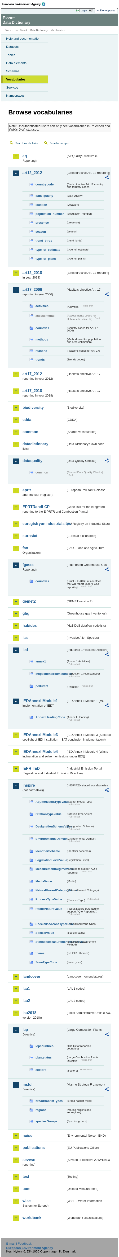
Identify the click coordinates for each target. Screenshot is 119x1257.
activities (41, 306)
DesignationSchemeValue (50, 826)
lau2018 (29, 1013)
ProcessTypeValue (48, 899)
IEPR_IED (31, 768)
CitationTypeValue (48, 814)
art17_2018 (32, 391)
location (41, 205)
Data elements (16, 63)
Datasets (12, 46)
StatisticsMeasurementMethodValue (50, 942)
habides (29, 626)
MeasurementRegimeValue (50, 869)
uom (26, 1189)
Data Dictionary (39, 30)
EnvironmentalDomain (50, 839)
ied (25, 650)
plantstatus (43, 1057)
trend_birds (43, 240)
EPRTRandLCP (36, 507)
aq (24, 156)
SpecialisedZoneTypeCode (50, 924)
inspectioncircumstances (50, 674)
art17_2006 (32, 290)
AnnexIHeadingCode (50, 717)
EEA (25, 4)
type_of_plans (45, 258)
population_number (49, 214)
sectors (40, 1070)
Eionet (23, 30)
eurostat (29, 536)
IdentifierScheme (47, 851)
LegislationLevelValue (50, 860)
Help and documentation (23, 38)
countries (42, 328)
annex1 (40, 661)
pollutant (41, 686)
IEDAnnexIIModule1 (40, 701)
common (30, 432)
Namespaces (15, 95)
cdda (26, 420)
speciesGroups (46, 1121)
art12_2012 (32, 173)
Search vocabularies (26, 143)
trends (40, 359)
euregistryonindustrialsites (44, 524)
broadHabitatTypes (49, 1101)
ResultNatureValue (48, 909)
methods (41, 339)
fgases (28, 565)
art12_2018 (32, 273)
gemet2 (29, 601)
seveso (28, 1160)
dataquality (32, 461)
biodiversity (33, 408)
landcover (31, 976)
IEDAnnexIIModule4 (40, 752)
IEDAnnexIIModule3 (40, 735)
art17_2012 (32, 374)
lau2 (26, 1001)
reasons (41, 351)
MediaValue (43, 881)
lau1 (26, 989)
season (40, 231)
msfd (26, 1084)
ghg (25, 613)
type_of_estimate (47, 249)
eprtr (26, 490)
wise (26, 1201)
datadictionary (35, 444)
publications (33, 1148)
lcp (25, 1030)
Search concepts (59, 143)
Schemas (12, 71)
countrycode (44, 184)
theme (39, 953)
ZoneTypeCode (46, 962)
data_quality (44, 196)
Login (84, 10)
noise (27, 1136)
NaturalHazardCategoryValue (50, 890)
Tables (10, 55)
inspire (28, 785)
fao (25, 548)
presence (42, 222)
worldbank (31, 1218)
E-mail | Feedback (18, 1243)
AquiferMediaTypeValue (50, 801)
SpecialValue (44, 933)
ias (25, 638)
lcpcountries (44, 1046)
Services (12, 87)
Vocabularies (16, 79)
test (25, 1177)
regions (40, 1110)
